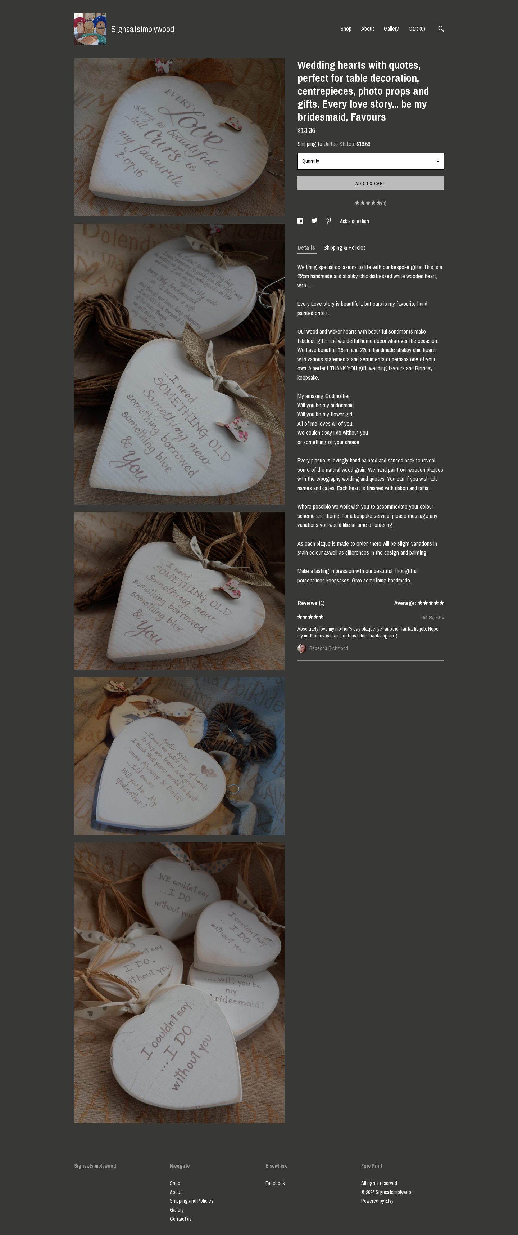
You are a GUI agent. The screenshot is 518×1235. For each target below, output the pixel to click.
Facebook (275, 1183)
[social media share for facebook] (300, 221)
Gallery (391, 28)
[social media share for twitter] (315, 221)
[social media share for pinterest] (329, 221)
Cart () (417, 28)
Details (307, 247)
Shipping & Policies (345, 247)
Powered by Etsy (377, 1201)
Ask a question (354, 221)
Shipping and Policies (191, 1201)
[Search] (441, 29)
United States (339, 144)
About (367, 28)
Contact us (181, 1219)
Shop (345, 28)
